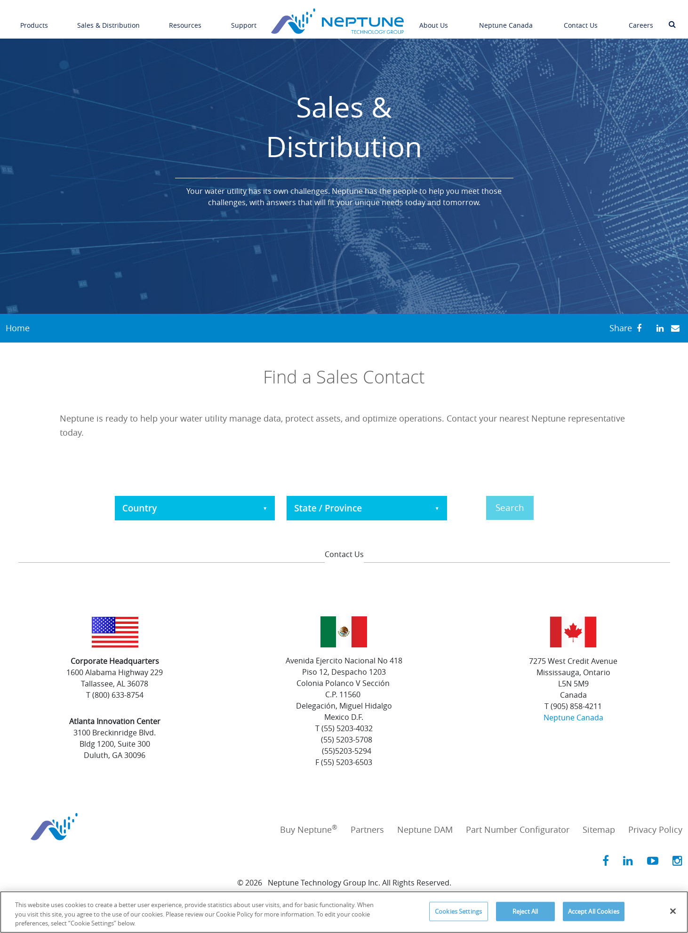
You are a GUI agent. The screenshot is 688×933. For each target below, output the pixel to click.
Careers (641, 20)
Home (18, 328)
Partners (367, 829)
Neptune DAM (425, 829)
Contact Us (581, 20)
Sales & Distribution (108, 20)
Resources (185, 20)
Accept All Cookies (593, 911)
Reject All (525, 911)
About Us (433, 20)
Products (34, 20)
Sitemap (599, 829)
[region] (344, 912)
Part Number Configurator (517, 829)
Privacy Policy (655, 829)
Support (243, 20)
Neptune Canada (506, 20)
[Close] (673, 911)
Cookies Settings (458, 911)
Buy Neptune (308, 829)
